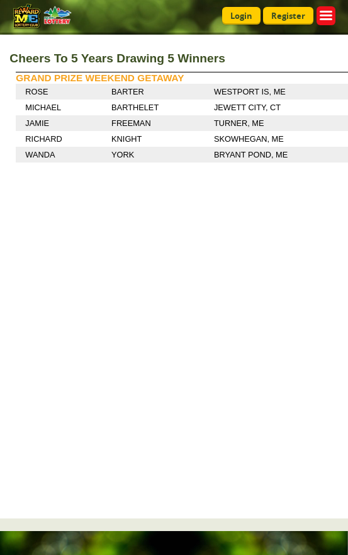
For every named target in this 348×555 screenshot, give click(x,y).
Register (288, 15)
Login (241, 15)
